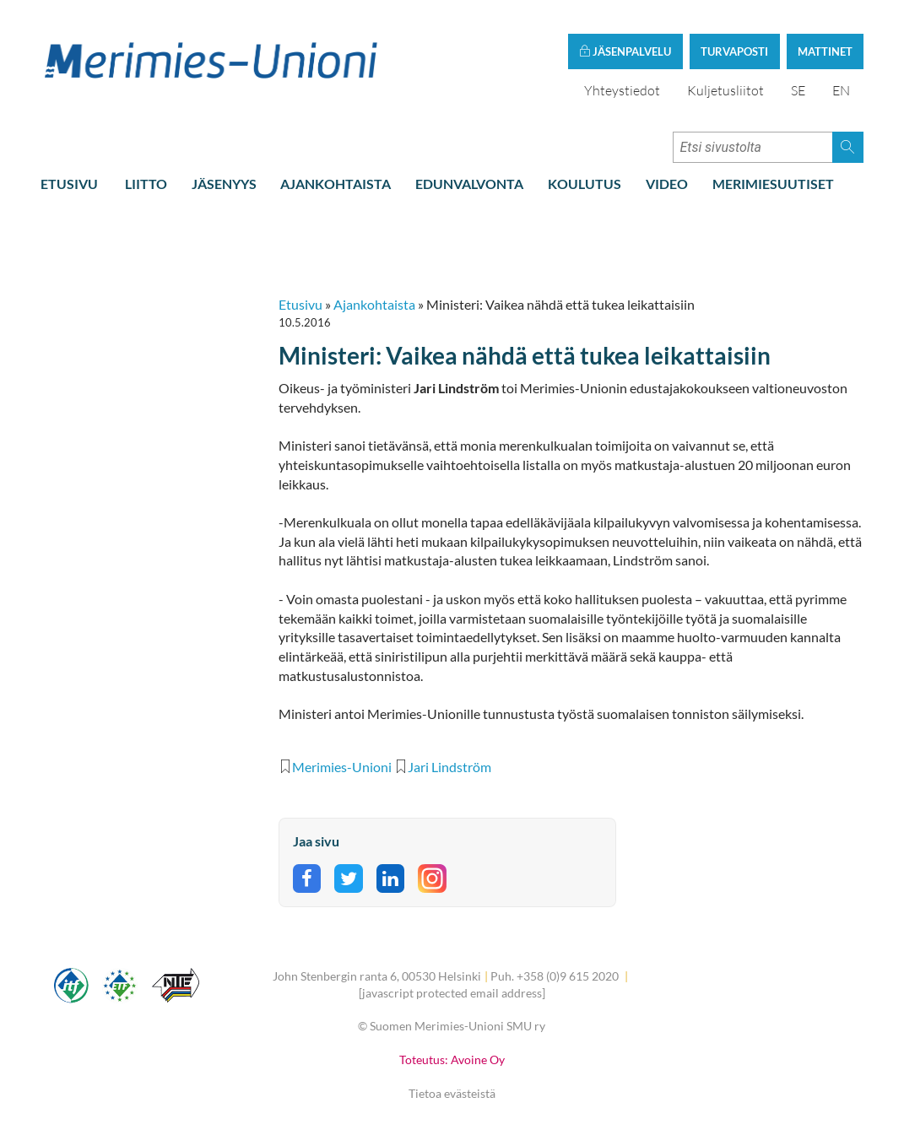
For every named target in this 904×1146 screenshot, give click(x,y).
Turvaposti (734, 51)
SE (798, 90)
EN (841, 90)
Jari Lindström (449, 767)
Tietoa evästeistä (452, 1093)
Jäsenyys (224, 184)
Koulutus (584, 184)
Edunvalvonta (469, 184)
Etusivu (69, 184)
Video (667, 184)
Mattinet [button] (825, 51)
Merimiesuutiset (773, 184)
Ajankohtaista (335, 184)
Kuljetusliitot (725, 90)
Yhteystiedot (622, 90)
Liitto (146, 184)
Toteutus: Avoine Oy (452, 1059)
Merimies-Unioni (342, 767)
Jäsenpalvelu (625, 51)
